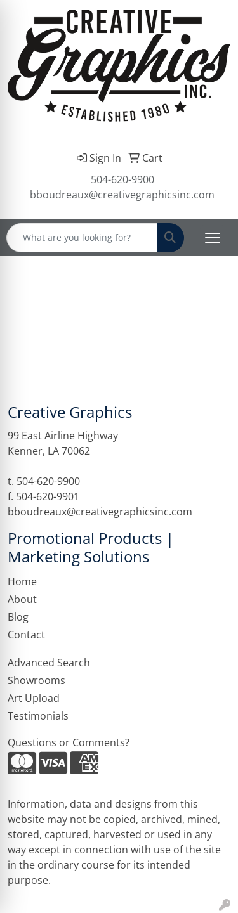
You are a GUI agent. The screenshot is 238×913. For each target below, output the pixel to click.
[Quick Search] (81, 237)
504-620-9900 (122, 179)
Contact (26, 635)
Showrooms (36, 680)
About (22, 599)
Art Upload (34, 698)
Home (22, 581)
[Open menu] (212, 237)
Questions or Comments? (68, 742)
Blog (18, 617)
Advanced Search (49, 663)
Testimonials (38, 716)
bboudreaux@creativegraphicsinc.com (122, 195)
